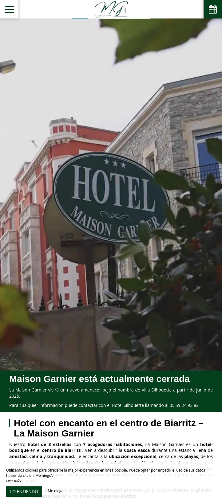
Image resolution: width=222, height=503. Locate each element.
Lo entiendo (24, 491)
